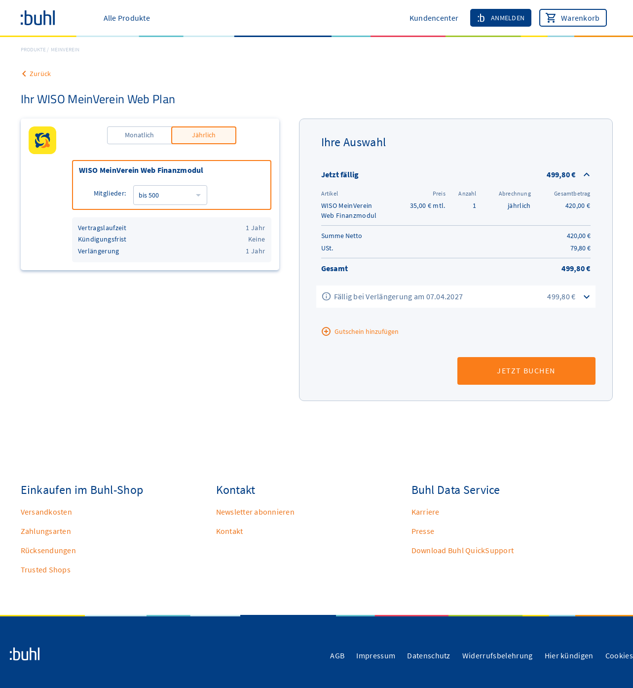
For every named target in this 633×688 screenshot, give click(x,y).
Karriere (425, 512)
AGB (337, 655)
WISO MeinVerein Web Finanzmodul (141, 170)
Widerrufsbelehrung (497, 655)
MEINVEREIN (65, 49)
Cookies (619, 655)
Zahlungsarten (46, 531)
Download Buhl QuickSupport (462, 550)
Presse (423, 531)
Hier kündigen (569, 655)
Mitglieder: (110, 193)
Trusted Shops (46, 569)
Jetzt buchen (526, 370)
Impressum (375, 655)
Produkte (33, 49)
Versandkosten (46, 512)
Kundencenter (434, 18)
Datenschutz (428, 655)
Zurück (40, 73)
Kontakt (229, 531)
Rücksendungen (48, 550)
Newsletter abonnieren (255, 512)
